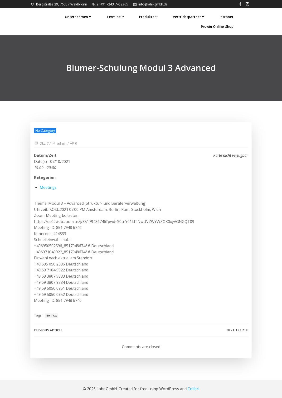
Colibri (193, 388)
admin (59, 143)
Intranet (226, 16)
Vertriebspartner (189, 16)
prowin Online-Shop (217, 26)
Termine (116, 16)
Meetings (48, 187)
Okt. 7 (41, 143)
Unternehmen (78, 16)
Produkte (149, 16)
